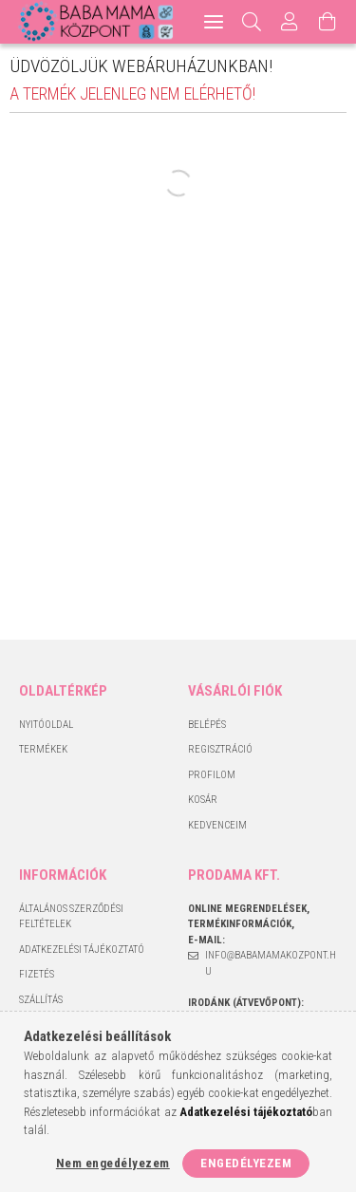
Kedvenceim (217, 825)
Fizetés (36, 974)
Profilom (211, 775)
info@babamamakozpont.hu (270, 963)
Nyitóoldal (46, 724)
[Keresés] (252, 22)
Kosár (202, 799)
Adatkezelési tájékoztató (81, 949)
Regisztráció (220, 749)
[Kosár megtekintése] (328, 22)
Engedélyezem (245, 1163)
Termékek (43, 749)
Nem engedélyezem (113, 1163)
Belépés (207, 724)
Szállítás (41, 1000)
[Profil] (290, 22)
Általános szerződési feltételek (71, 917)
